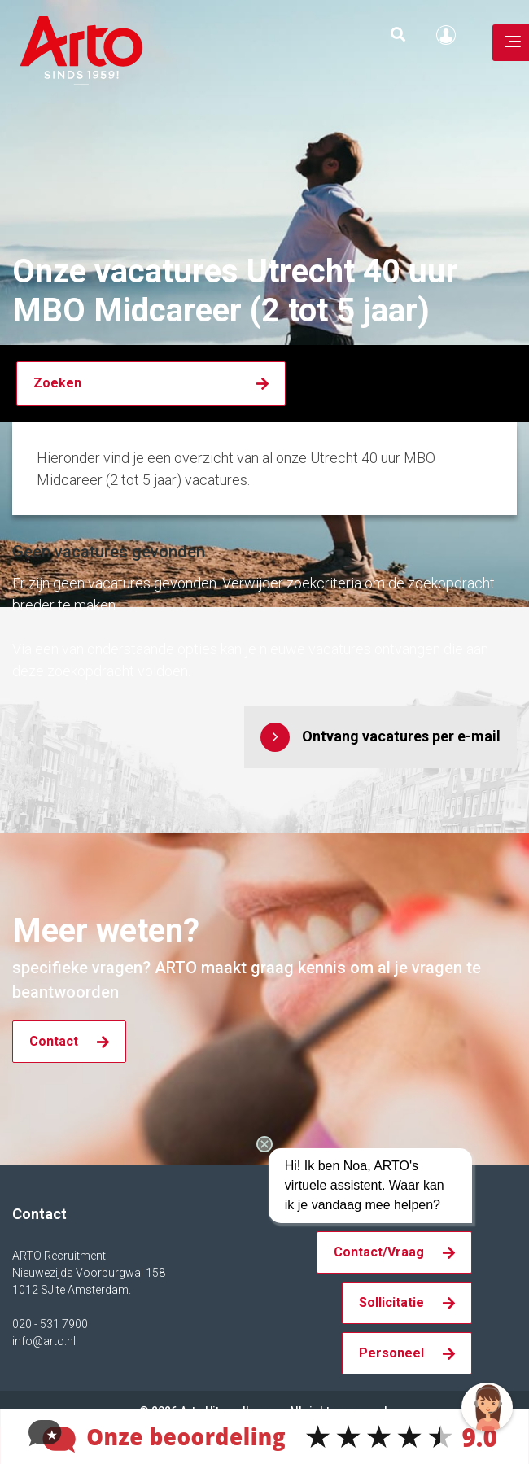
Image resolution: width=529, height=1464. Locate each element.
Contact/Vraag (379, 1252)
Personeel (391, 1353)
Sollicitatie (391, 1302)
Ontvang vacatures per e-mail (401, 736)
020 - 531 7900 (50, 1324)
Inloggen (450, 35)
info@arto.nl (44, 1341)
